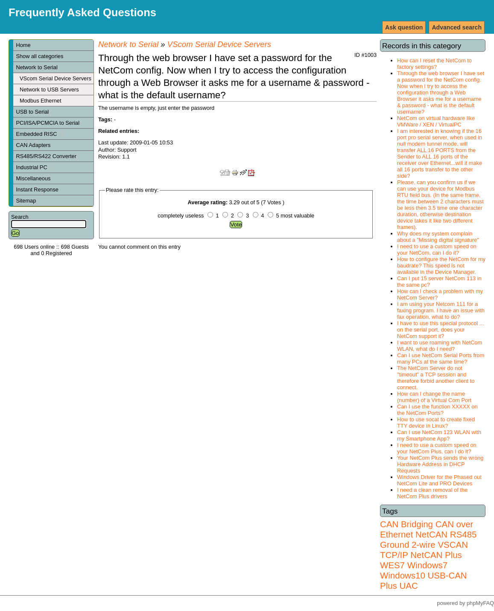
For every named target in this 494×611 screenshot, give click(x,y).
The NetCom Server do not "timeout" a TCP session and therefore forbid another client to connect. (435, 378)
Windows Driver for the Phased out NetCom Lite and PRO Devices (439, 480)
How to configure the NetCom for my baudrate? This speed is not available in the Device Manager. (441, 265)
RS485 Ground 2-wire (428, 539)
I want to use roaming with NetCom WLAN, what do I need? (439, 345)
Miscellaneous (33, 178)
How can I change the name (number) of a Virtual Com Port (434, 397)
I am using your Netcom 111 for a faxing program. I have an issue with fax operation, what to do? (441, 310)
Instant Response (37, 189)
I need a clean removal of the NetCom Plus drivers (432, 493)
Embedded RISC (39, 134)
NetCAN (431, 534)
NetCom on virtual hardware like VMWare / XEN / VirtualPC (436, 121)
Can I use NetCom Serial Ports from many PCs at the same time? (440, 358)
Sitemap (26, 200)
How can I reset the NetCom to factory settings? (434, 63)
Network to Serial (36, 67)
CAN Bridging (406, 524)
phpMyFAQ (480, 603)
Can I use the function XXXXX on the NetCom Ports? (437, 409)
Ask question (404, 27)
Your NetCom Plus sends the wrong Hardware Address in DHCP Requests (440, 464)
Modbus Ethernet (40, 100)
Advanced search (457, 27)
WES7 (392, 565)
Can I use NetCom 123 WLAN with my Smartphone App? (439, 435)
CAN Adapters (33, 145)
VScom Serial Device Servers (55, 78)
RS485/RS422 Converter (46, 156)
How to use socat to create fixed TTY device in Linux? (436, 422)
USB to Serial (32, 112)
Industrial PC (34, 167)
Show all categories (39, 56)
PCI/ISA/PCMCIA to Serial (47, 123)
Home (23, 45)
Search (20, 217)
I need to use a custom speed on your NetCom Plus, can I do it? (436, 448)
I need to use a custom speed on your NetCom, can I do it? (436, 249)
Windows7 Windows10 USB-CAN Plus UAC (423, 575)
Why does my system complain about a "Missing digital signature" (438, 236)
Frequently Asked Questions (82, 12)
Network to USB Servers (49, 89)
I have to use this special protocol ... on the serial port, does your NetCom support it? (440, 329)
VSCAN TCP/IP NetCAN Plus (424, 550)
